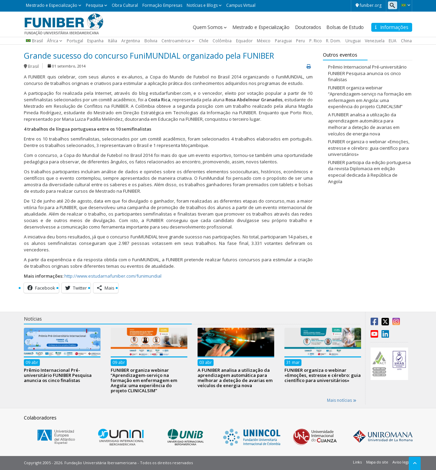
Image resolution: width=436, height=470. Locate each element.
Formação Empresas (162, 5)
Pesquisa (94, 5)
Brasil (37, 41)
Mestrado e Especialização (51, 5)
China (406, 41)
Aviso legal (401, 462)
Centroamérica (175, 41)
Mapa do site (377, 462)
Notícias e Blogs (202, 5)
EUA (392, 41)
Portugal (75, 41)
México (263, 41)
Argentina (130, 41)
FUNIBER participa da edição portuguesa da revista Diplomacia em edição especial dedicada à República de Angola (369, 172)
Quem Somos (208, 27)
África (52, 41)
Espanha (95, 41)
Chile (203, 41)
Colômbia (222, 41)
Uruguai (353, 41)
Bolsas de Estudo (345, 27)
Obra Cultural (125, 5)
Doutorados (308, 27)
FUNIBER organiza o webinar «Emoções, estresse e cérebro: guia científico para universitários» (368, 147)
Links (357, 462)
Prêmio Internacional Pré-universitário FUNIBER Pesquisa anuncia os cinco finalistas (367, 73)
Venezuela (375, 41)
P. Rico (315, 41)
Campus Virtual (240, 5)
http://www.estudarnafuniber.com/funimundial (112, 276)
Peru (300, 41)
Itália (112, 41)
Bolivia (150, 41)
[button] (405, 5)
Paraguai (283, 41)
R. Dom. (333, 41)
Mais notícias (341, 400)
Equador (244, 41)
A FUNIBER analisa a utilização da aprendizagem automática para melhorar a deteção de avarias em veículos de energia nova (364, 124)
